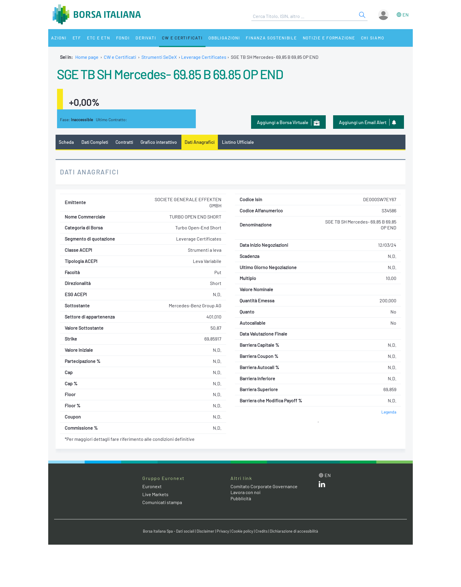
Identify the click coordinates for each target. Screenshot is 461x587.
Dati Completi (94, 142)
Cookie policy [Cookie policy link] (242, 531)
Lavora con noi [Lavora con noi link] (245, 492)
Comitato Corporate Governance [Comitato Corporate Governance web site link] (264, 486)
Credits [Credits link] (261, 531)
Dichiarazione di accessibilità (294, 531)
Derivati (146, 37)
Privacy (223, 531)
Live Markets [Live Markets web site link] (155, 494)
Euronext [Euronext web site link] (152, 486)
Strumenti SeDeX (159, 57)
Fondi (123, 37)
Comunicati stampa (162, 502)
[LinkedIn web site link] (322, 485)
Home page (86, 57)
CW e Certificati (182, 37)
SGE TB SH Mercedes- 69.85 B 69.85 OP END (170, 74)
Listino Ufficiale (238, 142)
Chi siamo (372, 37)
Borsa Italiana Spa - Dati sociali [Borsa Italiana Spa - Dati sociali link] (168, 531)
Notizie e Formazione (329, 37)
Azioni (59, 37)
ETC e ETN (98, 37)
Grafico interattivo (159, 142)
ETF (77, 37)
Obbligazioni (224, 37)
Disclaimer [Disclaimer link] (205, 531)
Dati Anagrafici (200, 142)
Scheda (66, 142)
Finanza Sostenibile (271, 37)
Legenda (388, 411)
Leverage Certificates (203, 57)
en (405, 14)
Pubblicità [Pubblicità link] (240, 498)
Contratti (124, 142)
